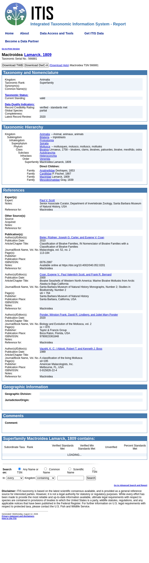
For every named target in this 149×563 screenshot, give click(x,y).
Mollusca (45, 146)
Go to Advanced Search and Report (130, 485)
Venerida (45, 158)
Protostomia (47, 140)
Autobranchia (47, 152)
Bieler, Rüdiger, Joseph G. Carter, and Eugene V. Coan (72, 237)
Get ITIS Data (94, 33)
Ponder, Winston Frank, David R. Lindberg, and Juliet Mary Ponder (79, 314)
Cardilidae (46, 173)
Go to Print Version (11, 49)
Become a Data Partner (22, 41)
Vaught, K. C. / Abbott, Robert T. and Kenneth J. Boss (71, 348)
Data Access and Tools (56, 33)
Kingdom (30, 478)
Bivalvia (44, 149)
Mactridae (45, 176)
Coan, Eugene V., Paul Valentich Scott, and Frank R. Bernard (76, 274)
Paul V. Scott (47, 200)
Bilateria (44, 137)
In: (4, 478)
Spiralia (44, 143)
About (24, 33)
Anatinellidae (47, 170)
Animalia (45, 134)
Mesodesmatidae (50, 179)
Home (9, 33)
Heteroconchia (48, 155)
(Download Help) (59, 65)
